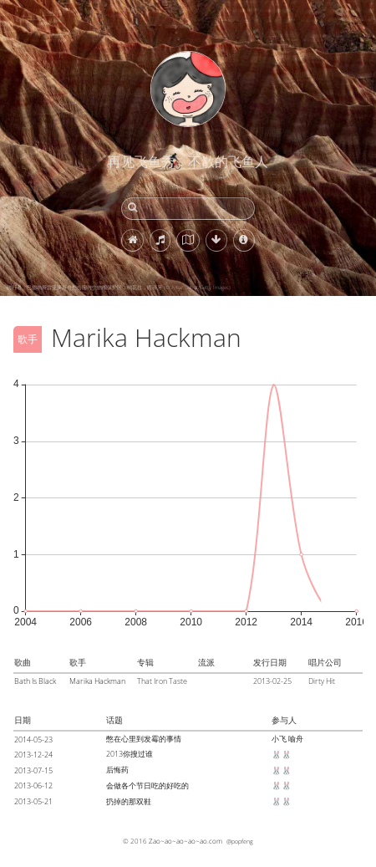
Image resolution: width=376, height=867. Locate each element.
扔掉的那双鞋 (128, 801)
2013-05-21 (33, 801)
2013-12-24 (33, 754)
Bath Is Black (35, 681)
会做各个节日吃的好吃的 (147, 785)
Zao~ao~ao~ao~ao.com (185, 840)
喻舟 (295, 738)
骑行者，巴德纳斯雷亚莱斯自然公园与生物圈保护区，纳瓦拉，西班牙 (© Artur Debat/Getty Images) (119, 287)
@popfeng (239, 841)
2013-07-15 (33, 770)
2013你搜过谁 (129, 753)
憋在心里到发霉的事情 (143, 738)
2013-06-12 (33, 785)
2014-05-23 (33, 739)
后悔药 (117, 769)
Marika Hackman (97, 681)
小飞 (279, 738)
